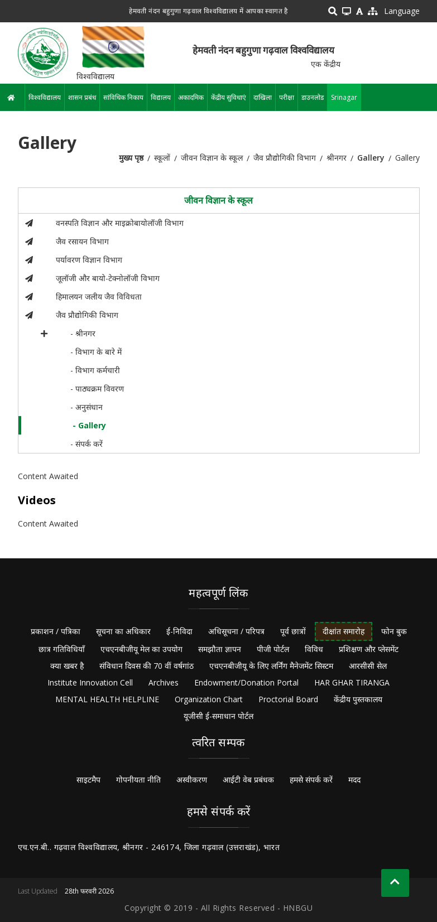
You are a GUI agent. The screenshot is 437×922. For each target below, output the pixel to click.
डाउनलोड (312, 97)
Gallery (371, 157)
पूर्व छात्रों (293, 631)
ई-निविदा (179, 631)
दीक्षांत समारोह (343, 631)
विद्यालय (161, 97)
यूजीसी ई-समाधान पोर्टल (218, 716)
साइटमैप (88, 779)
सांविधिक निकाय (123, 97)
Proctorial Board (288, 699)
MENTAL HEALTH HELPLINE (107, 699)
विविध (314, 649)
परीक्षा (286, 97)
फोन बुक (394, 631)
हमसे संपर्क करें (311, 779)
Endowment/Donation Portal (246, 682)
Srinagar (344, 97)
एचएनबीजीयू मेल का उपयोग (141, 649)
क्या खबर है (67, 665)
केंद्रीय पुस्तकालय (358, 699)
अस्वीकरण (191, 779)
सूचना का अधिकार (123, 631)
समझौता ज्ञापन (219, 649)
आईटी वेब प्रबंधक (248, 779)
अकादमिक (191, 97)
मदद (354, 779)
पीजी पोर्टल (273, 649)
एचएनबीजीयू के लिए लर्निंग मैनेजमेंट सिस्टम (271, 665)
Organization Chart (209, 699)
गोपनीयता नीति (138, 779)
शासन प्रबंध (82, 97)
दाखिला (262, 97)
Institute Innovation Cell (90, 682)
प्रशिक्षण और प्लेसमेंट (368, 649)
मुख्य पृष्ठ (131, 157)
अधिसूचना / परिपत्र (236, 631)
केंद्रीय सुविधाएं (228, 97)
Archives (163, 682)
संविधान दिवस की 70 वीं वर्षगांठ (146, 665)
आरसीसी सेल (368, 665)
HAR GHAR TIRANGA (352, 682)
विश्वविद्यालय (44, 97)
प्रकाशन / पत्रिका (55, 631)
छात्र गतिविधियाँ (62, 649)
